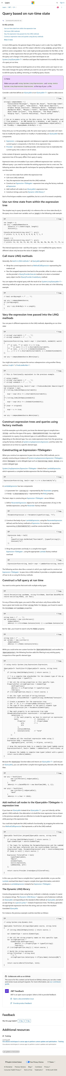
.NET (9, 7)
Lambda (43, 551)
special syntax (21, 903)
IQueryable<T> (41, 92)
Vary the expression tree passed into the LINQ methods (21, 34)
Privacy (46, 1067)
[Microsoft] (33, 2)
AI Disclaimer (8, 1067)
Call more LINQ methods (12, 31)
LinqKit (10, 365)
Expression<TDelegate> (24, 183)
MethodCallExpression (41, 265)
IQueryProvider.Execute (27, 274)
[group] (33, 114)
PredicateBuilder (22, 365)
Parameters (48, 490)
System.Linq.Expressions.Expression (36, 442)
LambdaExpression (53, 468)
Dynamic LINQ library (35, 192)
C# (14, 7)
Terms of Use (28, 1070)
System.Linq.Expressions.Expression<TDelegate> (45, 458)
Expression (10, 141)
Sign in (62, 3)
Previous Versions (20, 1067)
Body (45, 493)
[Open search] (57, 3)
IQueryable (28, 92)
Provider (9, 147)
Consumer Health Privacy (12, 1070)
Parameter (31, 505)
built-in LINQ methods (21, 261)
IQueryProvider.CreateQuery (31, 277)
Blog (29, 1067)
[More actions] (62, 7)
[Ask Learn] (58, 7)
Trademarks (38, 1070)
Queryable (36, 261)
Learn (4, 7)
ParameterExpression (18, 503)
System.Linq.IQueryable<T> (12, 59)
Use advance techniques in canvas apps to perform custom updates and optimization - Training (33, 1041)
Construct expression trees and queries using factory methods (23, 36)
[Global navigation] (2, 3)
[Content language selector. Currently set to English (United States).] (13, 1062)
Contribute (38, 1067)
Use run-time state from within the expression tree (20, 28)
